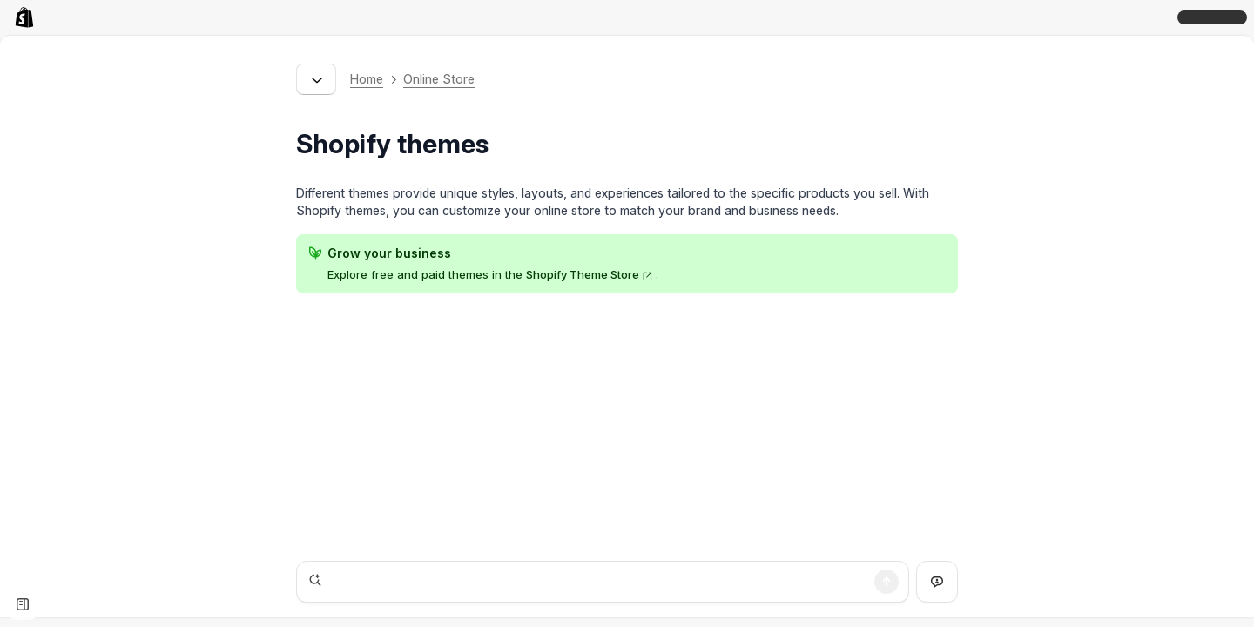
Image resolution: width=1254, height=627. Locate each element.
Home (366, 78)
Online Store (439, 78)
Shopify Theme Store (589, 274)
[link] (28, 17)
